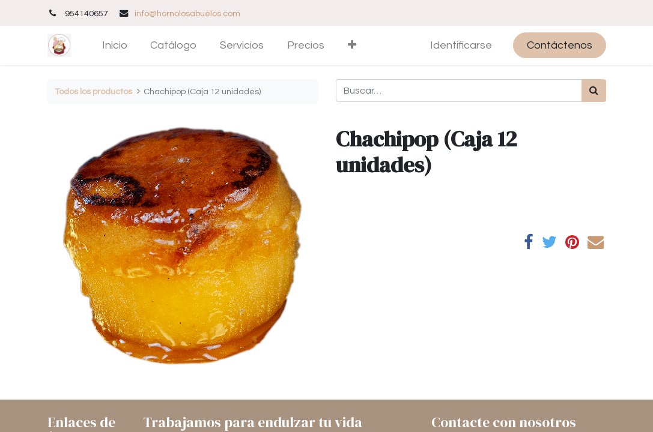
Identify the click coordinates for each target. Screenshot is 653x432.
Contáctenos (559, 45)
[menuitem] (114, 45)
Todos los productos (93, 91)
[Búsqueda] (594, 90)
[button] (352, 45)
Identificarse (461, 45)
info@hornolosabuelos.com (187, 13)
